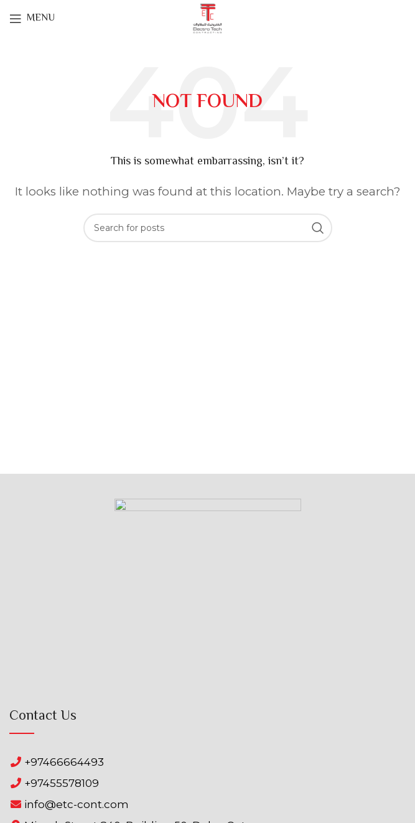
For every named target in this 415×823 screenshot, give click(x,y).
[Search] (207, 228)
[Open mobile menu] (32, 18)
